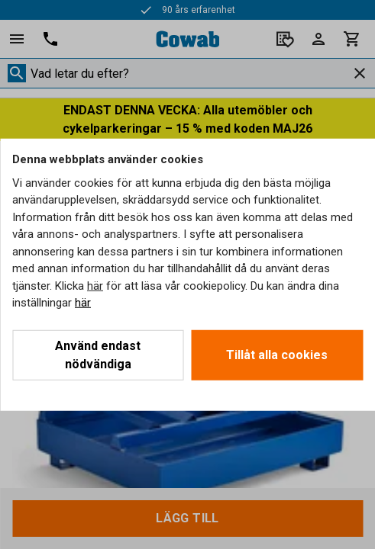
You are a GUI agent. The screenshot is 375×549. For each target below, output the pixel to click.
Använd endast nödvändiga (98, 354)
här (95, 285)
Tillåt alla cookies (277, 354)
